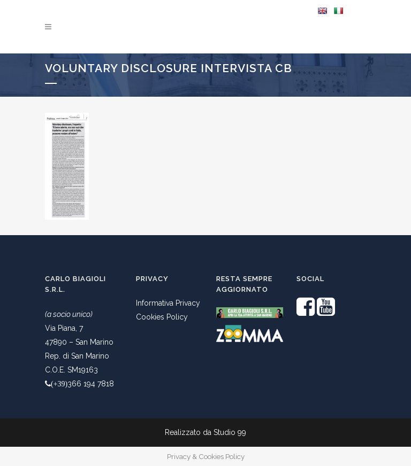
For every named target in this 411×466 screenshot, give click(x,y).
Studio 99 (230, 432)
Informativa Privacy (168, 303)
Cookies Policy (162, 317)
